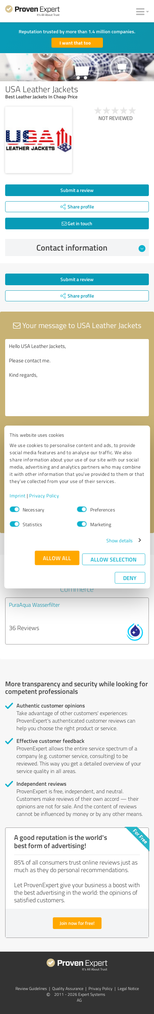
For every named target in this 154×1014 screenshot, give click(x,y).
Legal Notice (128, 988)
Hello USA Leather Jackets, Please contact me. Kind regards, (77, 377)
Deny (130, 577)
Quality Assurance (67, 988)
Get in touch (77, 223)
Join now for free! (77, 923)
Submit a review (77, 190)
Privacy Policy (44, 495)
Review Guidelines (31, 988)
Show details (119, 540)
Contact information (90, 247)
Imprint (18, 495)
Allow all (57, 558)
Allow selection (114, 559)
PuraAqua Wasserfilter (34, 604)
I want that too (75, 42)
